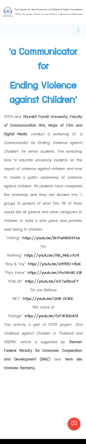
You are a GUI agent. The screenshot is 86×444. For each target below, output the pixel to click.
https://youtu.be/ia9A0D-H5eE (54, 264)
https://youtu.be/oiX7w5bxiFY (52, 281)
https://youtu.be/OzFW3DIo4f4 (51, 316)
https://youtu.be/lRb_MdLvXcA (52, 255)
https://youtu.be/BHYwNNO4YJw (51, 238)
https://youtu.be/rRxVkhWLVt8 (55, 272)
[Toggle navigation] (78, 30)
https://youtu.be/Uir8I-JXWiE (48, 298)
